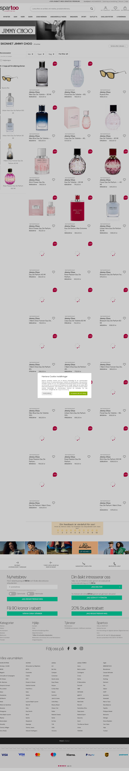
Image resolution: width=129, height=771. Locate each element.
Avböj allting (47, 393)
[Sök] (91, 8)
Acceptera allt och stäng (78, 393)
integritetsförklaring (63, 389)
